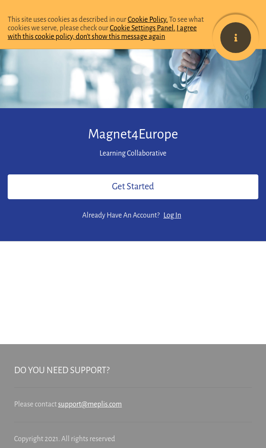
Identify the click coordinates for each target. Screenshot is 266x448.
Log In (172, 215)
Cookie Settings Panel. (142, 28)
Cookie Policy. (148, 20)
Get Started (133, 187)
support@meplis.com (90, 404)
